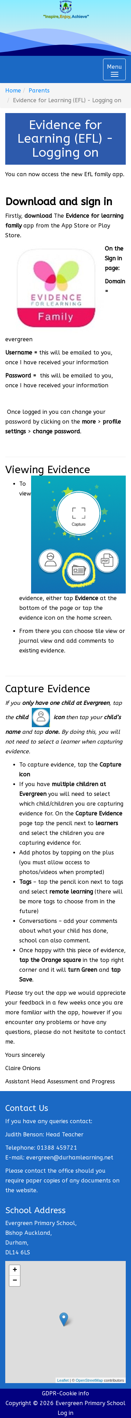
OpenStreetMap (89, 1380)
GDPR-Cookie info (65, 1393)
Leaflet (63, 1380)
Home (13, 90)
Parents (39, 90)
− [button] (15, 1281)
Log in (65, 1413)
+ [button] (15, 1270)
